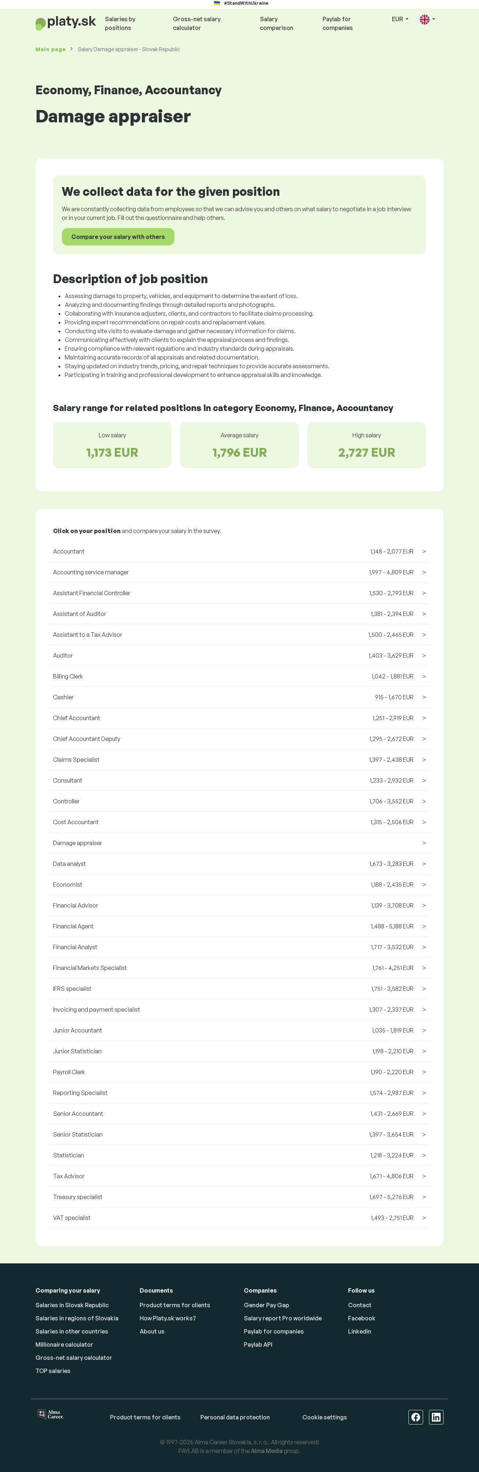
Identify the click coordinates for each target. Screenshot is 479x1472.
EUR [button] (398, 19)
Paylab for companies (338, 23)
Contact (359, 1305)
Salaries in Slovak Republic (72, 1305)
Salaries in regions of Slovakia (76, 1318)
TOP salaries (53, 1370)
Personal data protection (235, 1417)
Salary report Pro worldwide (283, 1318)
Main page (50, 49)
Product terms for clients (175, 1305)
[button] (427, 19)
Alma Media (267, 1450)
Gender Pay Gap (266, 1305)
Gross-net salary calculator (196, 23)
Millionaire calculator (64, 1344)
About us (152, 1331)
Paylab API (258, 1344)
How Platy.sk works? (168, 1318)
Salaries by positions (120, 23)
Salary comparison (276, 23)
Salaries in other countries (71, 1331)
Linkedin (359, 1331)
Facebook (362, 1318)
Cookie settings (324, 1417)
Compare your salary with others (118, 236)
